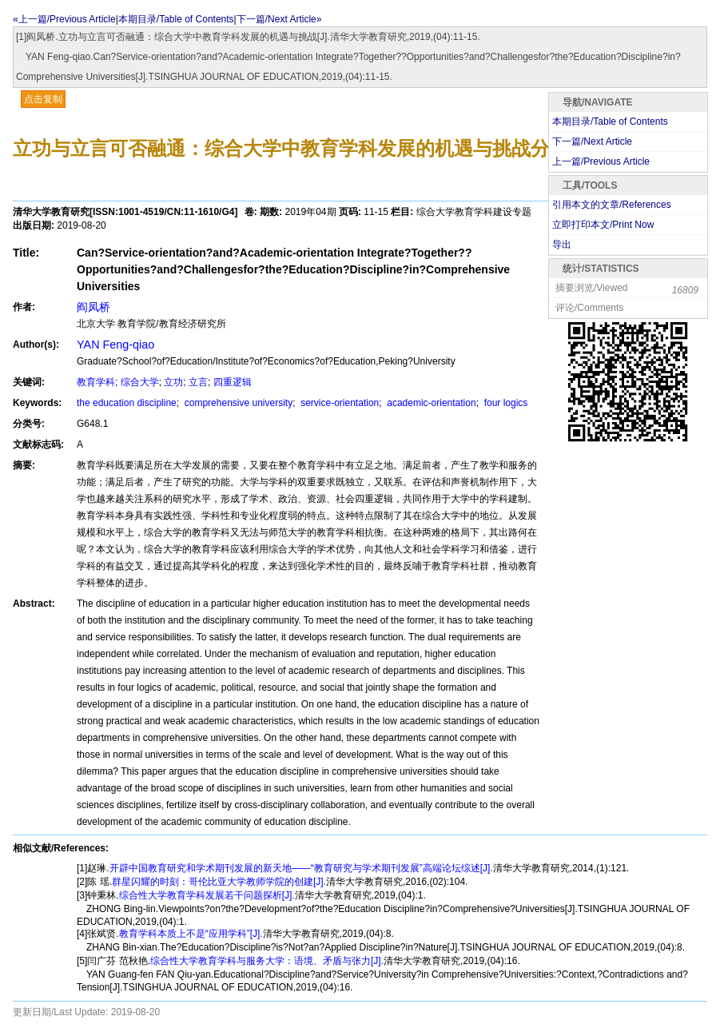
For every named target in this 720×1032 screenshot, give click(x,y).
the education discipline (127, 402)
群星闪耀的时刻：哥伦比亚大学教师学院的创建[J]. (219, 881)
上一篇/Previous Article (601, 161)
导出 (561, 244)
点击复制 (43, 99)
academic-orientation (430, 402)
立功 (173, 382)
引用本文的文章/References (611, 204)
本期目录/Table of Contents (176, 19)
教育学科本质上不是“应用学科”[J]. (191, 933)
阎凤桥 (93, 307)
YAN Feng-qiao (115, 344)
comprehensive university (236, 402)
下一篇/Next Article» (279, 19)
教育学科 (96, 382)
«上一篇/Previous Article (64, 19)
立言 (198, 382)
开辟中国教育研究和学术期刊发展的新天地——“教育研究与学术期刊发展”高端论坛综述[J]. (301, 868)
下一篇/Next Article (592, 141)
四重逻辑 (232, 382)
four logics (504, 402)
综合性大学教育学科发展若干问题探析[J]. (207, 895)
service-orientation (338, 402)
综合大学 (140, 382)
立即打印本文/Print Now (603, 224)
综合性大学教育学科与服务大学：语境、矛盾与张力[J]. (267, 960)
